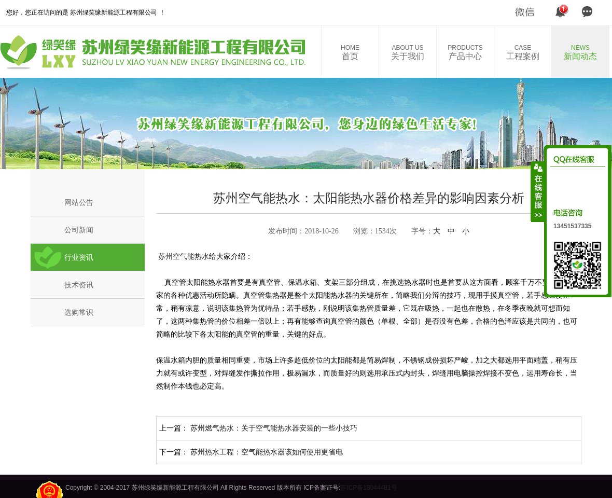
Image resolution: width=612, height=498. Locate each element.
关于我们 (407, 52)
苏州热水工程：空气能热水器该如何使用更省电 (266, 452)
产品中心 (465, 52)
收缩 (538, 191)
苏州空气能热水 (182, 256)
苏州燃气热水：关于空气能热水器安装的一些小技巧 (273, 428)
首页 (350, 52)
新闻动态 (580, 52)
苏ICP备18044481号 (368, 487)
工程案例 (522, 52)
